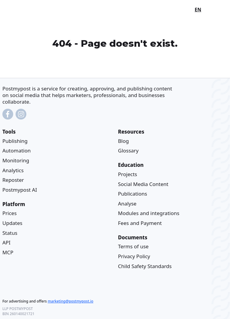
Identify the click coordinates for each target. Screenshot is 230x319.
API (6, 242)
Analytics (13, 170)
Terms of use (133, 246)
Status (9, 232)
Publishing (15, 140)
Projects (127, 174)
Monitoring (15, 160)
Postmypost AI (19, 189)
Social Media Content (143, 184)
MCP (7, 252)
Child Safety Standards (145, 266)
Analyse (127, 203)
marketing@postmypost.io (70, 301)
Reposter (13, 179)
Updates (12, 223)
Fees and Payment (140, 223)
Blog (123, 140)
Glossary (128, 150)
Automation (16, 150)
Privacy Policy (134, 256)
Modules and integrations (148, 213)
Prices (9, 213)
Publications (132, 193)
